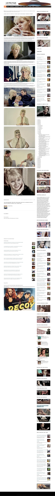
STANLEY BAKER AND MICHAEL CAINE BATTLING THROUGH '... (43, 140)
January (39, 157)
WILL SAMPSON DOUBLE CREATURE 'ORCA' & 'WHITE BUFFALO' (41, 455)
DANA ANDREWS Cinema (41, 360)
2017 (38, 161)
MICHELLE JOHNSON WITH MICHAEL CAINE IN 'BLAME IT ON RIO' (41, 269)
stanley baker (39, 406)
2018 (38, 160)
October (39, 127)
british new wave (8, 202)
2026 (38, 119)
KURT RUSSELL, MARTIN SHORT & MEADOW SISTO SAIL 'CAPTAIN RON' (42, 263)
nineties (40, 405)
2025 (38, 120)
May (39, 131)
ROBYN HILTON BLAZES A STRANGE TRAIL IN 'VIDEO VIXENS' (12, 266)
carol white (14, 202)
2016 (38, 162)
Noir (30, 6)
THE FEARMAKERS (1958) (44, 361)
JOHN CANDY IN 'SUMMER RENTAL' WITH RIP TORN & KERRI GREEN (13, 262)
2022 (38, 123)
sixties (15, 11)
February (39, 156)
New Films (11, 6)
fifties (38, 405)
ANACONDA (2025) (44, 336)
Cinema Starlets (40, 347)
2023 (38, 122)
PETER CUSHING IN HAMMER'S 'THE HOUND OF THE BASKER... (43, 143)
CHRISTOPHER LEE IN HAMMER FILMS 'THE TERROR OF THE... (43, 150)
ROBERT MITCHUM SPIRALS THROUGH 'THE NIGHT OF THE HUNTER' (41, 288)
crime (17, 202)
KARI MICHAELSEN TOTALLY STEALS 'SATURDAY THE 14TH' (12, 250)
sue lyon (42, 406)
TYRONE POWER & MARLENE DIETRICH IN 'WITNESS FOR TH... (44, 155)
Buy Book (37, 6)
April (39, 132)
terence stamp (17, 11)
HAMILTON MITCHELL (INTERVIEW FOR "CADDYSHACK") (12, 270)
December (39, 125)
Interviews (17, 6)
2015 (38, 163)
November (39, 126)
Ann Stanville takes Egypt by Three (42, 357)
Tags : (5, 202)
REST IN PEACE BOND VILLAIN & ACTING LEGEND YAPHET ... (44, 138)
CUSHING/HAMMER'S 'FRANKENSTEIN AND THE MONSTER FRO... (43, 142)
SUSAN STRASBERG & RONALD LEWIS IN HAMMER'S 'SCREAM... (44, 148)
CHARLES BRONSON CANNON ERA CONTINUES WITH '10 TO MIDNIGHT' (42, 90)
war (45, 405)
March (39, 133)
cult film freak (11, 3)
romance (13, 11)
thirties (47, 405)
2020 (38, 158)
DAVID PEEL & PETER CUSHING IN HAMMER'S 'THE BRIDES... (43, 147)
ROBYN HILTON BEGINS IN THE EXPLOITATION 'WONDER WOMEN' (13, 242)
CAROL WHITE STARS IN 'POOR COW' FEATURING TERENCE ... (43, 135)
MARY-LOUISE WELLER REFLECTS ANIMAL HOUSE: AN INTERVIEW (13, 258)
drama (19, 202)
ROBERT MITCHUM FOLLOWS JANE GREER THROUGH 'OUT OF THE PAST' (44, 343)
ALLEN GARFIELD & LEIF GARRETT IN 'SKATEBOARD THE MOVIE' (13, 246)
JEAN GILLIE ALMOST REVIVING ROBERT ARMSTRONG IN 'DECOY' (13, 285)
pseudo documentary (9, 11)
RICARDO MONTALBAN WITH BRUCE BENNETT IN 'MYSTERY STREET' (41, 79)
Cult (27, 6)
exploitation (23, 202)
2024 (38, 121)
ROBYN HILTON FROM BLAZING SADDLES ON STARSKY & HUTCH (13, 274)
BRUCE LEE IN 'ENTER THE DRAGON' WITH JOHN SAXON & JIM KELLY (41, 274)
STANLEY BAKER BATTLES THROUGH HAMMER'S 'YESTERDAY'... (43, 152)
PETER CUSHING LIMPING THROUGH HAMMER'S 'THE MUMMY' (43, 153)
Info (8, 6)
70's (23, 6)
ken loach (5, 11)
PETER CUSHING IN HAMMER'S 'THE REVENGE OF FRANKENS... (43, 145)
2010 (38, 167)
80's (21, 6)
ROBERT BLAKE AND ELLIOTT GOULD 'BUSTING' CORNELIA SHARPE (13, 254)
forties (43, 405)
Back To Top (34, 494)
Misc (33, 6)
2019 (38, 159)
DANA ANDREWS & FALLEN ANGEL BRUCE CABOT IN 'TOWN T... (44, 136)
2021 (38, 124)
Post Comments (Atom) (11, 238)
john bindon (27, 202)
